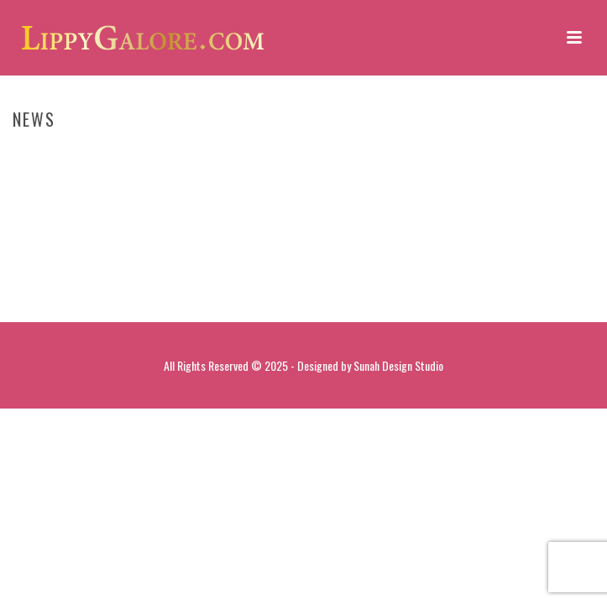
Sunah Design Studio (398, 365)
